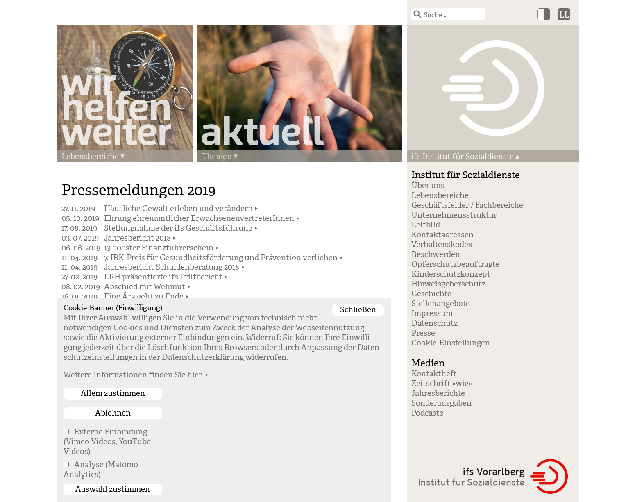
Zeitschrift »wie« (441, 383)
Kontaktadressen (442, 235)
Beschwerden (435, 254)
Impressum (432, 313)
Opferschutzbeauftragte (455, 264)
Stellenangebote (440, 304)
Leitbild (425, 225)
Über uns (428, 186)
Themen (217, 156)
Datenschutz (434, 323)
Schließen (358, 309)
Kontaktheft (434, 374)
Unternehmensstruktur (454, 215)
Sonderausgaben (441, 403)
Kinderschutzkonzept (450, 274)
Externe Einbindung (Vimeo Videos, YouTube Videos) (107, 442)
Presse (423, 333)
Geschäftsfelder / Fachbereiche (467, 205)
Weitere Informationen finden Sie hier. (133, 375)
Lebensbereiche (90, 156)
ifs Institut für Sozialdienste (462, 156)
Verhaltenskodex (442, 245)
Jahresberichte (438, 393)
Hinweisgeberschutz (448, 284)
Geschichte (431, 294)
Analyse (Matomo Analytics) (101, 469)
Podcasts (427, 413)
